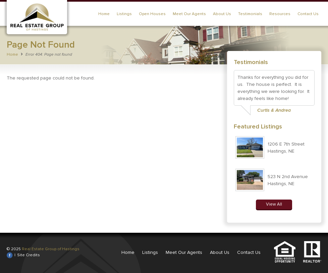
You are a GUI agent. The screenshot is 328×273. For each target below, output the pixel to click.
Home (104, 13)
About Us (222, 13)
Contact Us (308, 13)
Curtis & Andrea (274, 110)
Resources (279, 13)
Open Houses (152, 13)
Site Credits (28, 255)
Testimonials (250, 13)
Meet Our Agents (189, 13)
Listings (124, 13)
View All (274, 204)
